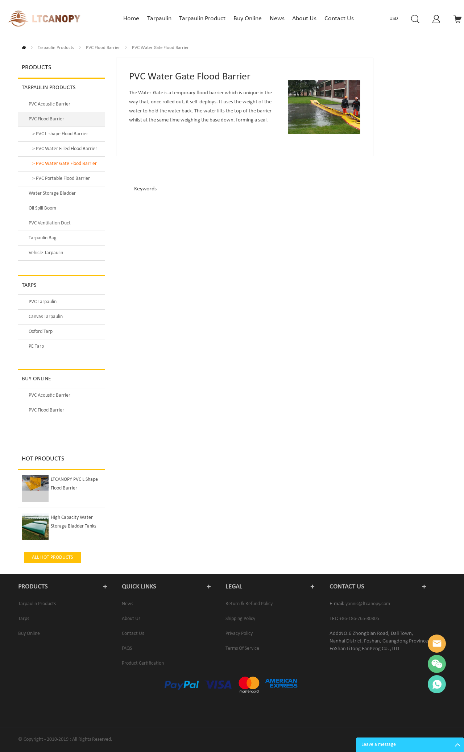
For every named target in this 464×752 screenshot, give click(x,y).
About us (131, 618)
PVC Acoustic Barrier (49, 104)
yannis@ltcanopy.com (367, 604)
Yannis (437, 644)
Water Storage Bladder (52, 193)
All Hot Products (52, 557)
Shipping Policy (240, 618)
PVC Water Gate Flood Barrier (160, 47)
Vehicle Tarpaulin (46, 253)
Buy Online (36, 379)
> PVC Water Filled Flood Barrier (64, 149)
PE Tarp (36, 346)
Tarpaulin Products (56, 47)
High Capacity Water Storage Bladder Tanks (73, 522)
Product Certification (143, 663)
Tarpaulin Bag (43, 238)
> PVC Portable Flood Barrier (61, 178)
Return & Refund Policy (249, 604)
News (127, 604)
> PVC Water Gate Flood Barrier (64, 163)
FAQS (127, 648)
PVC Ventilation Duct (50, 223)
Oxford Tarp (41, 331)
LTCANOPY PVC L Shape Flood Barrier (74, 484)
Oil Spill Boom (42, 208)
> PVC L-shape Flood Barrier (60, 134)
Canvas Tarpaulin (46, 316)
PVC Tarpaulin (43, 302)
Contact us (133, 633)
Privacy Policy (239, 633)
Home (23, 47)
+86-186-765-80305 (359, 618)
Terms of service (242, 648)
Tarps (29, 285)
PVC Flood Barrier (103, 47)
